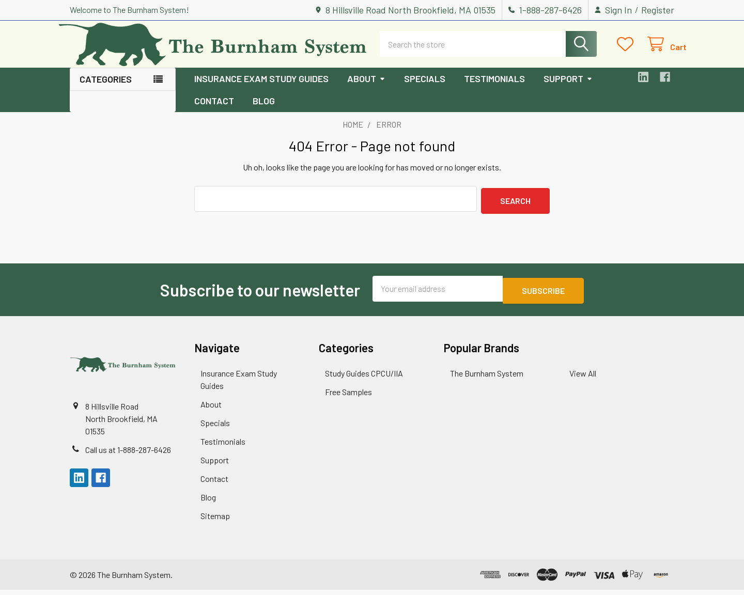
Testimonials (494, 87)
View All (582, 378)
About (366, 87)
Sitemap (215, 521)
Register (657, 9)
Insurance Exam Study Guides (261, 87)
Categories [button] (106, 88)
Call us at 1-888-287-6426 (128, 455)
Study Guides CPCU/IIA (364, 378)
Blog (264, 110)
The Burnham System (486, 378)
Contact (214, 110)
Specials (424, 87)
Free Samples (348, 397)
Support (568, 87)
